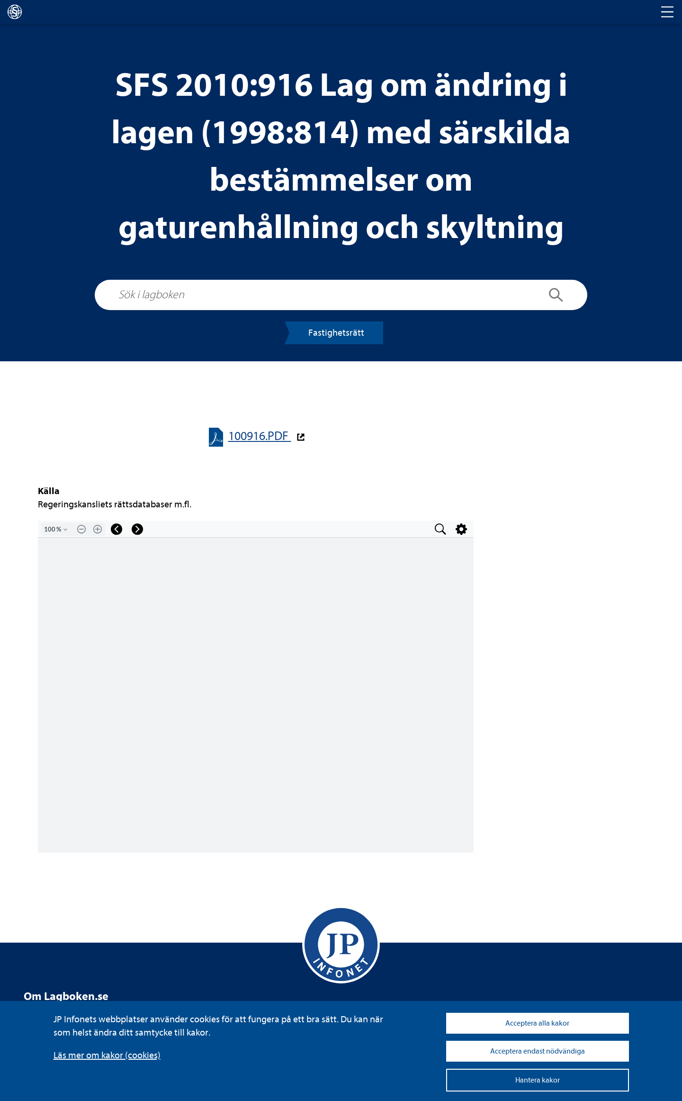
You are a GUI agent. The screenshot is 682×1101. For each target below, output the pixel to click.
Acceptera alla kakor (537, 1023)
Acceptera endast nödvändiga (537, 1051)
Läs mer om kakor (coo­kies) (107, 1055)
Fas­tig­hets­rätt (336, 332)
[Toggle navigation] (667, 12)
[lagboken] (14, 12)
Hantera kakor (537, 1080)
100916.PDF (259, 436)
